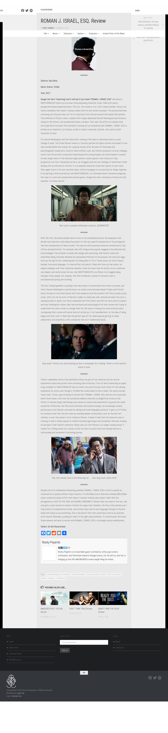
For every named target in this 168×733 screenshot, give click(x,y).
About (118, 673)
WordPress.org (15, 691)
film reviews (117, 606)
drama (104, 606)
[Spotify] (31, 40)
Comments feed (15, 685)
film (109, 606)
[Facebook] (22, 40)
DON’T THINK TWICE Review (82, 640)
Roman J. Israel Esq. (48, 610)
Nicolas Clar (17, 727)
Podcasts (93, 33)
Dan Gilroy (66, 606)
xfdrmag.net (61, 610)
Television (67, 33)
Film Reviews (47, 40)
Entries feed (14, 679)
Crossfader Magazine (54, 606)
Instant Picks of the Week (113, 33)
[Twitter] (26, 40)
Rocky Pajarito (49, 58)
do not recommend (93, 606)
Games (80, 33)
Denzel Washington (78, 606)
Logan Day (20, 724)
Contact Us (120, 679)
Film (45, 33)
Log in (11, 673)
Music (55, 33)
